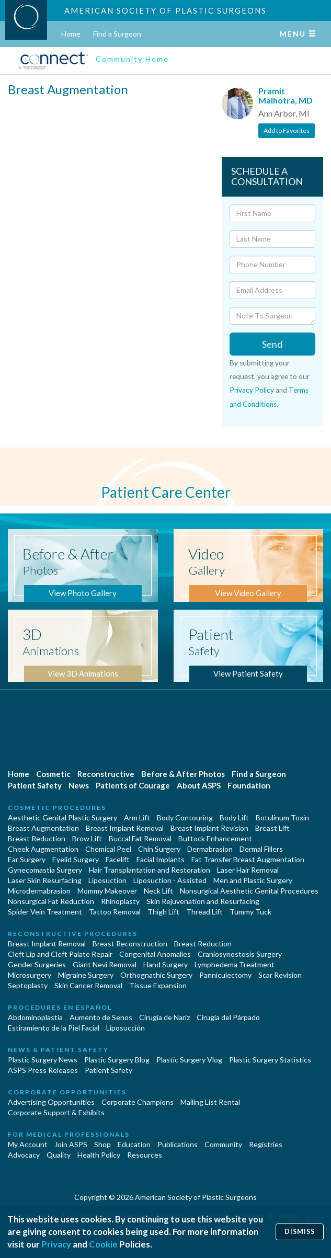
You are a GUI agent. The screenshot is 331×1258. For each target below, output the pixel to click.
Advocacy (24, 1154)
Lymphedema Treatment (235, 964)
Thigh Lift (163, 911)
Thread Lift (204, 911)
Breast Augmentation (43, 828)
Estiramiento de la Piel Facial (53, 1027)
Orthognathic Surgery (156, 974)
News (79, 785)
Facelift (118, 859)
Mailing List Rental (210, 1101)
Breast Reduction (36, 838)
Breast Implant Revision (209, 828)
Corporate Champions (137, 1101)
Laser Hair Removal (248, 869)
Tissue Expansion (158, 985)
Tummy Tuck (250, 911)
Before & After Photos (183, 774)
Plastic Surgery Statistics (270, 1059)
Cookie (103, 1244)
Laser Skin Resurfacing (45, 880)
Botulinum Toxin (282, 817)
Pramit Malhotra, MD (285, 95)
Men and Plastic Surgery (252, 880)
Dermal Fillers (261, 848)
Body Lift (234, 817)
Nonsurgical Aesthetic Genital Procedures (249, 890)
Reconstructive (105, 774)
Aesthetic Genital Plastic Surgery (62, 817)
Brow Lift (87, 838)
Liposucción (125, 1027)
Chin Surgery (159, 848)
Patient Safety (35, 785)
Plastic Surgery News (42, 1059)
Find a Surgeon (117, 33)
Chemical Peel (108, 848)
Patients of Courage (133, 785)
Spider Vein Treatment (45, 911)
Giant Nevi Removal (104, 964)
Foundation (248, 785)
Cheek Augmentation (43, 848)
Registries (265, 1144)
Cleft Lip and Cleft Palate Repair (60, 954)
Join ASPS (70, 1144)
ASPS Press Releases (43, 1070)
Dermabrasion (210, 848)
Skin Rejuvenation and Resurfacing (202, 901)
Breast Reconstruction (130, 943)
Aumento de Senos (101, 1017)
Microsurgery (29, 974)
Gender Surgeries (37, 964)
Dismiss (299, 1232)
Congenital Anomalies (155, 954)
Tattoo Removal (115, 911)
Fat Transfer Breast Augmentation (247, 859)
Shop (102, 1144)
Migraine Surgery (85, 974)
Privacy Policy (252, 390)
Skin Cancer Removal (88, 985)
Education (134, 1144)
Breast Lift (272, 828)
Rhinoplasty (120, 901)
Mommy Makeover (107, 890)
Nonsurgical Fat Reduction (51, 901)
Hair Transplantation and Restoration (149, 869)
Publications (177, 1144)
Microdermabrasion (39, 890)
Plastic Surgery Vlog (189, 1059)
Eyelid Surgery (75, 859)
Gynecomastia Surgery (45, 869)
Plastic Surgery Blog (117, 1059)
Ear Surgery (26, 859)
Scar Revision (280, 974)
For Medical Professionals (69, 1134)
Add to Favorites (287, 130)
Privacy (56, 1244)
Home (71, 33)
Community (223, 1144)
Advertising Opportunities (51, 1101)
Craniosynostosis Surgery (240, 954)
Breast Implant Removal (125, 828)
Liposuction (107, 880)
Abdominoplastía (35, 1017)
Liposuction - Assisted (170, 880)
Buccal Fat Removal (140, 838)
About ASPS (199, 785)
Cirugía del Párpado (228, 1017)
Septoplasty (28, 985)
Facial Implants (160, 859)
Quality (59, 1154)
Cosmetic (53, 774)
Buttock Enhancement (215, 838)
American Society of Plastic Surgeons (165, 10)
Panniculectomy (225, 974)
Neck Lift (158, 890)
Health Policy (98, 1154)
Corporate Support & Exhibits (56, 1112)
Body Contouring (185, 817)
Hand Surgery (165, 964)
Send (272, 344)
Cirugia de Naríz (164, 1017)
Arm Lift (137, 817)
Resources (144, 1154)
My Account (28, 1144)
